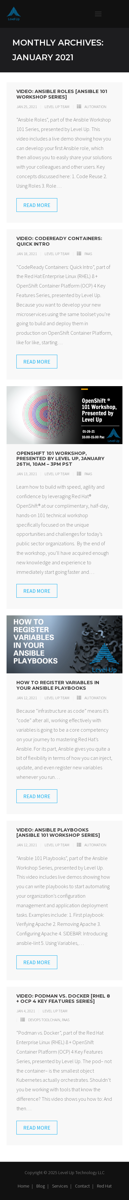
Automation (95, 106)
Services (60, 1186)
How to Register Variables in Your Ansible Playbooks (57, 685)
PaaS (88, 253)
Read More (36, 205)
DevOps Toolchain (44, 1019)
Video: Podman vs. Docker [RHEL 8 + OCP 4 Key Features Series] (63, 998)
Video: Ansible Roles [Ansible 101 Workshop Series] (61, 94)
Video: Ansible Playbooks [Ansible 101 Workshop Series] (58, 832)
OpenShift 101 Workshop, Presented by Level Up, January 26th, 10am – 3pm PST (60, 458)
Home (23, 1186)
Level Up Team (57, 106)
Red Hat (104, 1186)
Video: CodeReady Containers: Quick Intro (59, 241)
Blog (40, 1186)
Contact (82, 1186)
